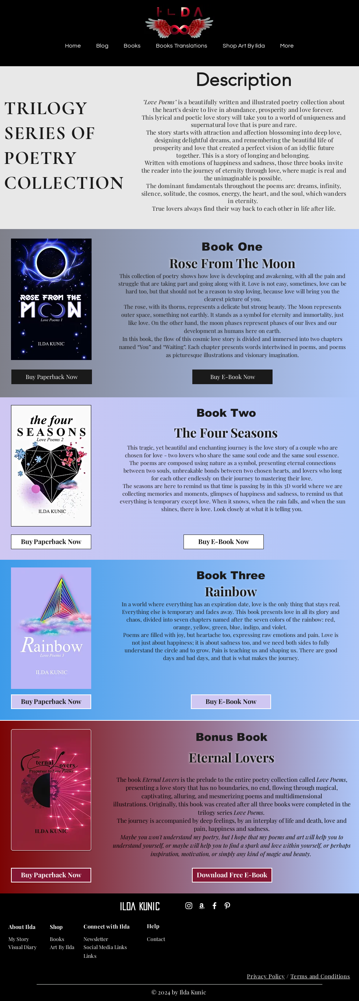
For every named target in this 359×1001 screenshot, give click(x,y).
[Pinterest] (227, 905)
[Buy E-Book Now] (232, 377)
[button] (132, 46)
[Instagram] (188, 905)
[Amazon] (201, 905)
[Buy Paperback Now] (51, 377)
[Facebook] (214, 905)
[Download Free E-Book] (232, 875)
